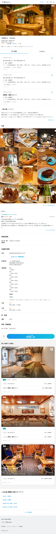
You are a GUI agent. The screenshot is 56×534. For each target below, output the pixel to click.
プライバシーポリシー (12, 526)
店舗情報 (42, 51)
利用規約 (3, 526)
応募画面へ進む (30, 336)
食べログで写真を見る (48, 205)
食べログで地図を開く (19, 256)
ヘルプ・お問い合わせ (6, 522)
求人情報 (14, 51)
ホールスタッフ (11, 383)
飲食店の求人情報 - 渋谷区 (10, 503)
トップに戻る (28, 512)
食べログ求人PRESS (6, 519)
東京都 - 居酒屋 (7, 500)
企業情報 (20, 526)
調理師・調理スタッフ (10, 95)
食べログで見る (49, 230)
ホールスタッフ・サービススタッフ (14, 60)
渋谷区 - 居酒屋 (7, 496)
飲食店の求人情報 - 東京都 (10, 507)
